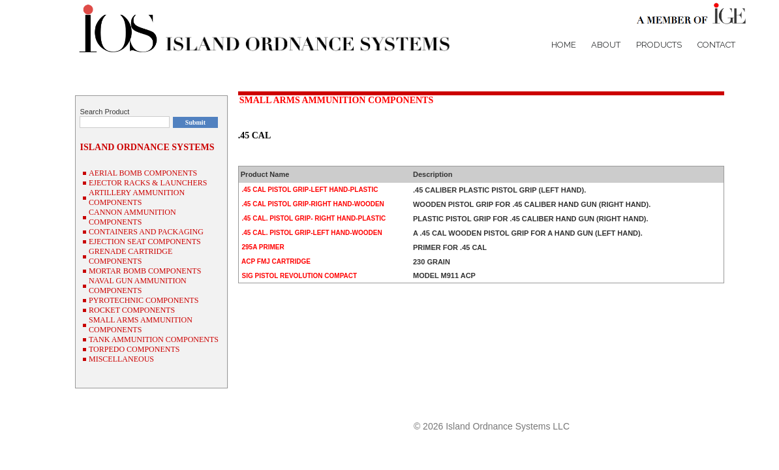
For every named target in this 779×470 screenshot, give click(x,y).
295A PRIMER (262, 247)
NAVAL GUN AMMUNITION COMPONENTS (138, 285)
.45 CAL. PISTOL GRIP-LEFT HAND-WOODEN (311, 232)
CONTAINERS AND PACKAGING (146, 231)
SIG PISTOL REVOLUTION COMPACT (298, 275)
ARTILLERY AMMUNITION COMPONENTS (137, 197)
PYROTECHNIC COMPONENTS (143, 300)
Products (659, 45)
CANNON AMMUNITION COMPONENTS (132, 217)
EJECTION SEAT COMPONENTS (145, 241)
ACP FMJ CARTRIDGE (275, 261)
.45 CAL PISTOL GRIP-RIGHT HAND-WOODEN (312, 204)
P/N (690, 403)
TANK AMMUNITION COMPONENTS (154, 339)
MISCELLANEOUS (121, 359)
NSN (714, 403)
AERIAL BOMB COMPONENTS (143, 173)
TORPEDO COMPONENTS (134, 349)
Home (563, 45)
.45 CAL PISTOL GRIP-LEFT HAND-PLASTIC (309, 189)
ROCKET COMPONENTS (132, 310)
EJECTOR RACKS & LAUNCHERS (148, 182)
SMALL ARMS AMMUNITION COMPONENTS (336, 100)
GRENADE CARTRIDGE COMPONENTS (130, 256)
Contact (716, 45)
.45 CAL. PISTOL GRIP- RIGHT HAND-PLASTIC (313, 218)
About (605, 45)
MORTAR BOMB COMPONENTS (145, 270)
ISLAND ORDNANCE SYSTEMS (147, 147)
